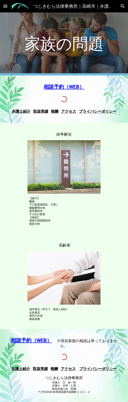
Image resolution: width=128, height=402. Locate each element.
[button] (5, 6)
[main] (64, 43)
